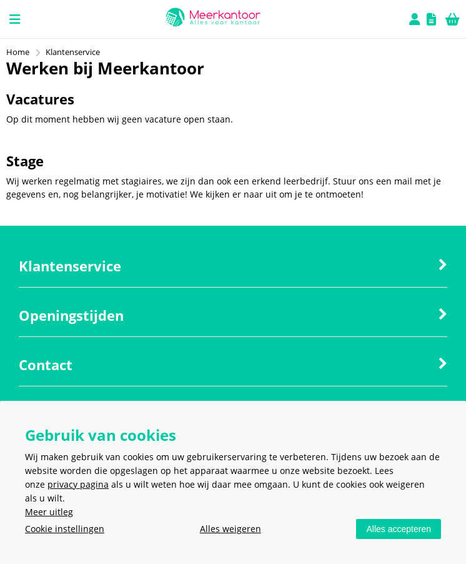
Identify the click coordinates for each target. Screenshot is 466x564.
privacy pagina (78, 484)
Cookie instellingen (64, 529)
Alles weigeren (230, 529)
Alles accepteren (398, 529)
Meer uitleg (49, 512)
